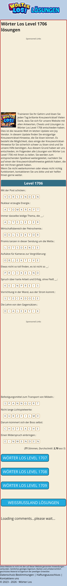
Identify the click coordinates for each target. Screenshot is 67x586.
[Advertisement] (33, 75)
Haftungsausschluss (48, 574)
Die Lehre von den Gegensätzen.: (19, 304)
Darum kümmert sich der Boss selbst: (22, 422)
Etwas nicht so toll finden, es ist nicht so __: (25, 266)
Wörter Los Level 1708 (25, 471)
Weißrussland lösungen (33, 502)
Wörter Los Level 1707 (25, 457)
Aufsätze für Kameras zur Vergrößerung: (23, 253)
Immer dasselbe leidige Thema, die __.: (22, 215)
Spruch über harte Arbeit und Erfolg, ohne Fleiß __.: (29, 279)
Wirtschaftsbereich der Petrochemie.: (21, 228)
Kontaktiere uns (9, 578)
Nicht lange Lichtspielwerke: (16, 409)
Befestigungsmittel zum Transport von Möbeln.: (27, 397)
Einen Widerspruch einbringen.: (18, 435)
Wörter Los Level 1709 (25, 485)
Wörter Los (25, 582)
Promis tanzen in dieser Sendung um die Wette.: (28, 241)
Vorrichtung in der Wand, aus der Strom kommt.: (28, 292)
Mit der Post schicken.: (13, 190)
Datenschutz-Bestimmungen (17, 574)
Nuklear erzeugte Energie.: (16, 203)
